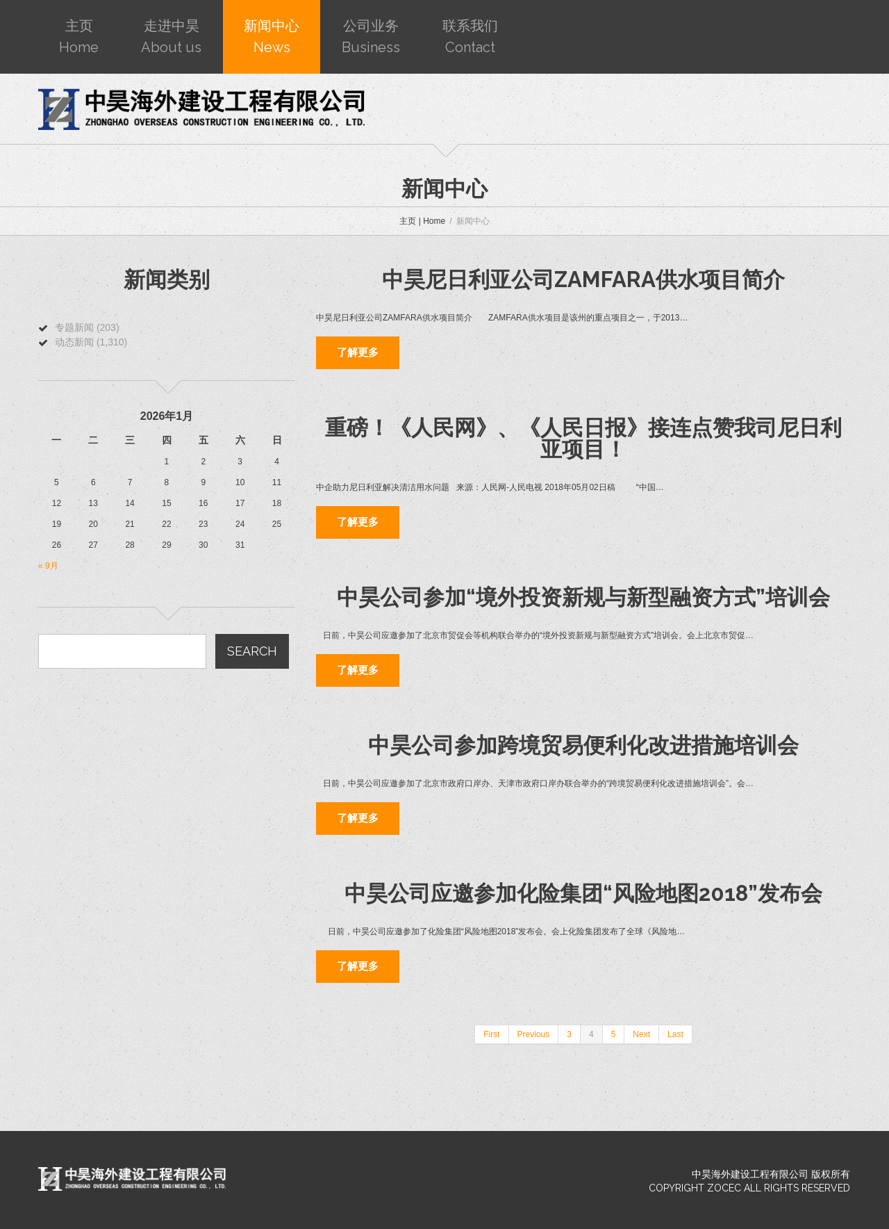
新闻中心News (271, 36)
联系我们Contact (470, 36)
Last (675, 1034)
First (491, 1034)
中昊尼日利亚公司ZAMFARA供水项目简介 (583, 279)
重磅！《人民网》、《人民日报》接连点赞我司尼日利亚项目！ (583, 438)
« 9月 (48, 566)
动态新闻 (74, 342)
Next (641, 1034)
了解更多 (358, 352)
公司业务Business (371, 36)
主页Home (79, 36)
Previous (533, 1034)
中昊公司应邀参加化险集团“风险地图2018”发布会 (583, 893)
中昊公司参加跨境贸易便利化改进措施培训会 (583, 745)
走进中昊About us (171, 36)
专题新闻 (74, 327)
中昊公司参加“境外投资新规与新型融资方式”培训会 (583, 597)
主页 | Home (422, 221)
